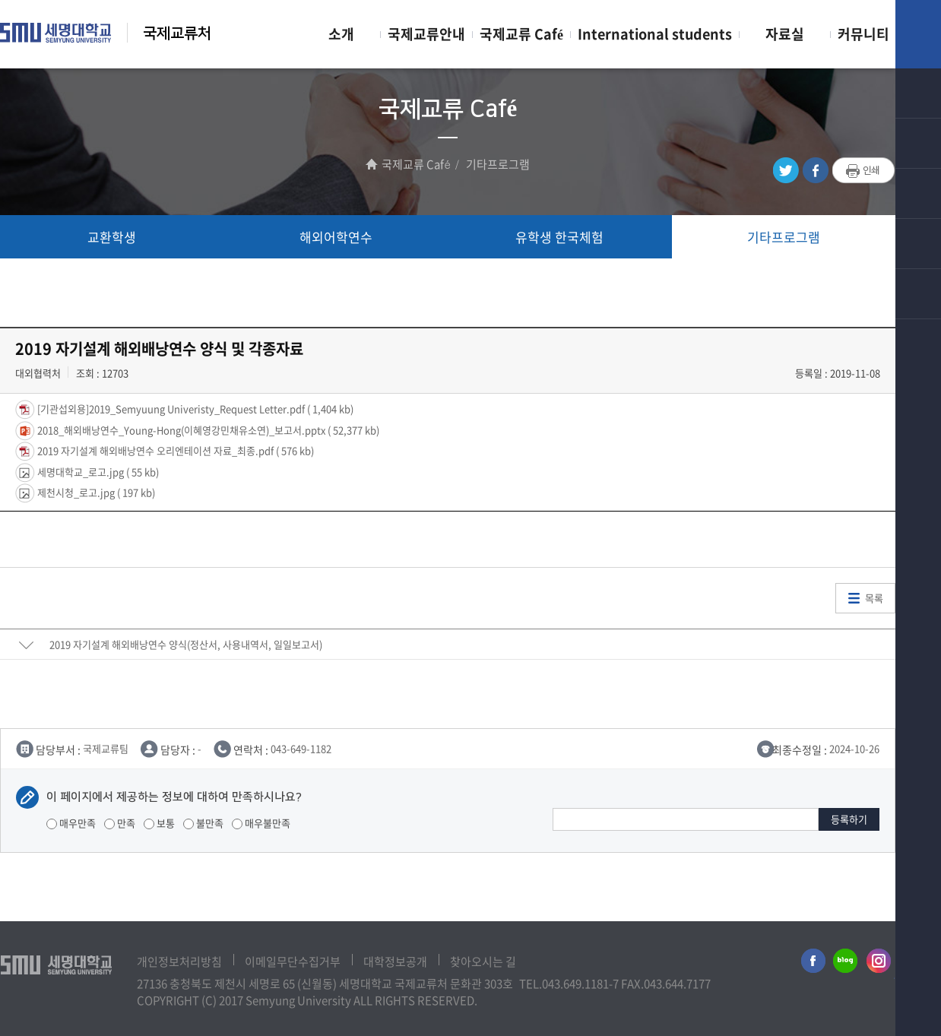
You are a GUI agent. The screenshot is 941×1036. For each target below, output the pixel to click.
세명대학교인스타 (879, 964)
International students (655, 34)
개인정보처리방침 (179, 961)
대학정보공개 (395, 961)
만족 (119, 823)
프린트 (863, 171)
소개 (341, 34)
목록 (874, 598)
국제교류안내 (426, 34)
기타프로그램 (783, 236)
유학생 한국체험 (559, 236)
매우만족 (71, 823)
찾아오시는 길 (483, 961)
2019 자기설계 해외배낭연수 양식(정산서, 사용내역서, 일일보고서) (185, 644)
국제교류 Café (521, 34)
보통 (159, 823)
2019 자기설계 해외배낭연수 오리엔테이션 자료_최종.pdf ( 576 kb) (174, 450)
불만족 (203, 823)
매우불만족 (261, 823)
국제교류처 (177, 33)
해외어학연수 (335, 236)
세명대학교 (56, 33)
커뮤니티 (863, 34)
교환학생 (111, 236)
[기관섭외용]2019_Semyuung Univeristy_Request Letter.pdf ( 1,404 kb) (194, 408)
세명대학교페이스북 (811, 964)
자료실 (784, 34)
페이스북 (816, 170)
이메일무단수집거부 (293, 961)
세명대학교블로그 (845, 964)
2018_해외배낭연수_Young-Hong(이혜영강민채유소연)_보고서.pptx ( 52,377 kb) (207, 429)
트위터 (786, 170)
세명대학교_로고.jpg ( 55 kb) (97, 471)
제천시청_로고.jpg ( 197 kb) (95, 492)
